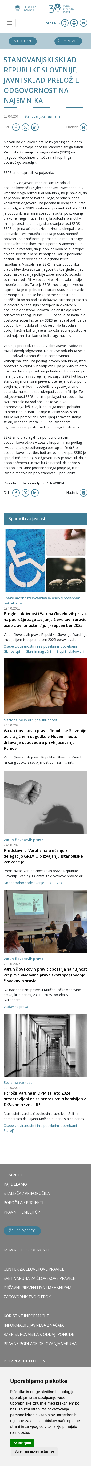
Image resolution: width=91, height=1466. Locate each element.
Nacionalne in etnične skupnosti (31, 720)
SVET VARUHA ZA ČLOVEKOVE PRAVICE (39, 1278)
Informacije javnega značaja (34, 1325)
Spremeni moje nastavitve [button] (34, 1451)
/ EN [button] (52, 23)
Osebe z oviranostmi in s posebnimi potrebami (41, 646)
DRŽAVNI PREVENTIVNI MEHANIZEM (38, 1287)
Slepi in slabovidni (70, 651)
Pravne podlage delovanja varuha (40, 1343)
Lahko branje (22, 41)
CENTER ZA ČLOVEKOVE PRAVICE (34, 1269)
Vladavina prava (16, 1006)
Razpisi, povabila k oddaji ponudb (39, 1334)
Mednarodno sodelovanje (24, 882)
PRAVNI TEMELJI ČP (22, 1212)
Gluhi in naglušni (39, 651)
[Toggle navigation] (10, 23)
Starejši (9, 1130)
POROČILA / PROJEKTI (23, 1202)
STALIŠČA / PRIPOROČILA (27, 1193)
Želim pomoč (68, 41)
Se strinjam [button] (22, 1443)
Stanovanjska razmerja (43, 116)
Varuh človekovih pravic (23, 840)
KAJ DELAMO (15, 1184)
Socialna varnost (18, 1082)
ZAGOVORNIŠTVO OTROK (27, 1296)
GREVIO (56, 882)
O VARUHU (14, 1175)
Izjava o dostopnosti (26, 1250)
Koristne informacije (26, 1316)
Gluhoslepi (12, 651)
